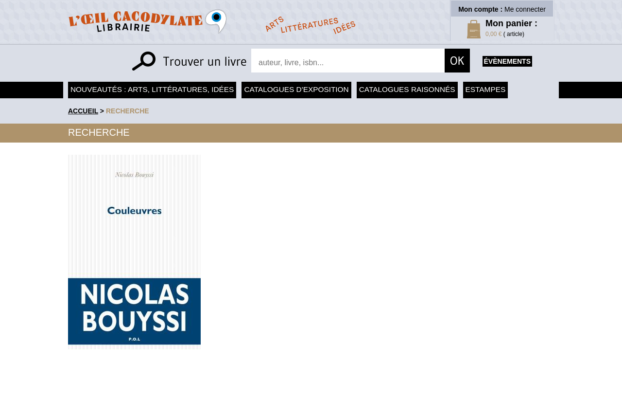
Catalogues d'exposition (296, 89)
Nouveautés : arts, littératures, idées (152, 89)
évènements (507, 61)
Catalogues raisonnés (407, 89)
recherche (127, 111)
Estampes (486, 89)
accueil (83, 111)
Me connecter (525, 9)
